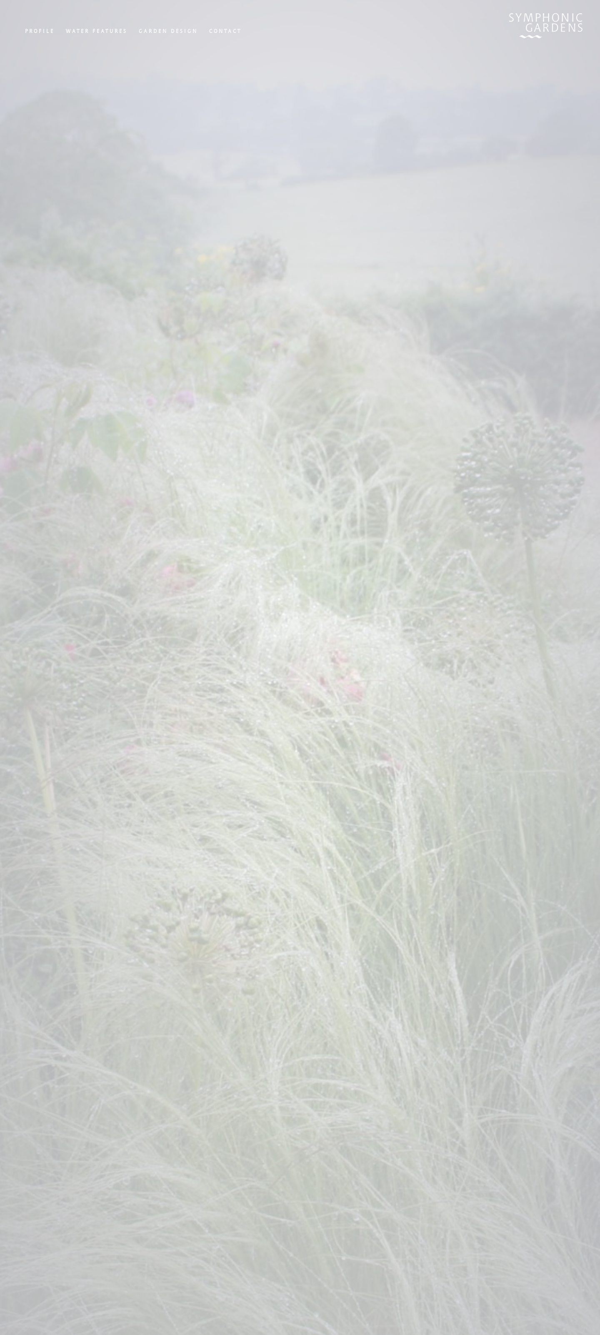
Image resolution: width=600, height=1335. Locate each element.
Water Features (97, 31)
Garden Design (168, 31)
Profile (40, 31)
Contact (225, 31)
